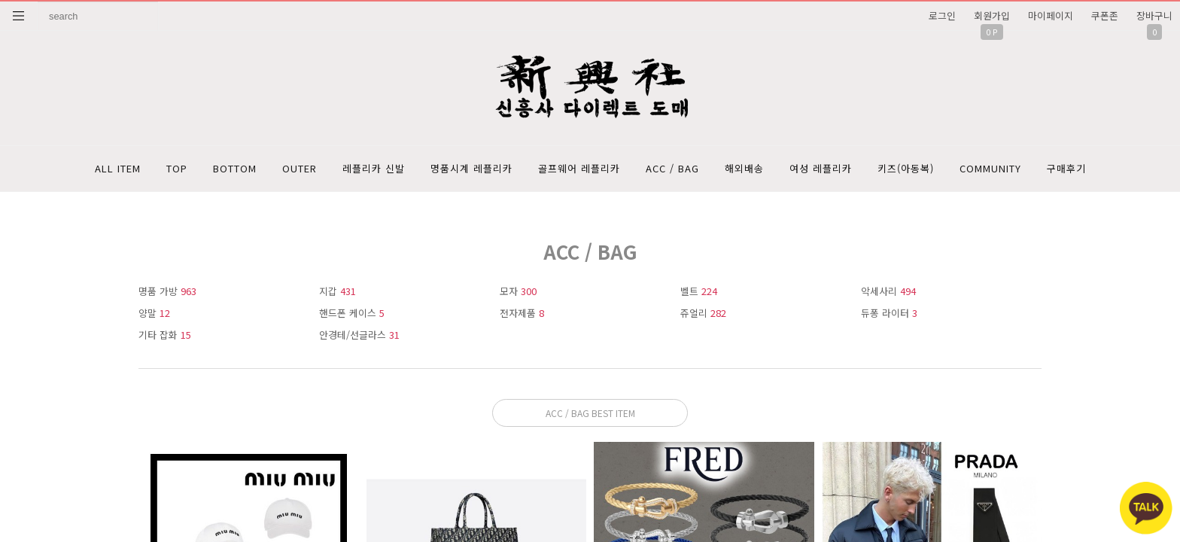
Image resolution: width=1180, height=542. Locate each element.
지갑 (337, 291)
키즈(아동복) (905, 168)
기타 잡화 (164, 334)
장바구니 (1154, 15)
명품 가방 (167, 291)
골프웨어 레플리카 (579, 168)
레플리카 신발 (373, 168)
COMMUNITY (990, 168)
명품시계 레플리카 (471, 168)
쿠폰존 (1104, 15)
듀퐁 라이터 (889, 313)
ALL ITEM (118, 168)
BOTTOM (235, 168)
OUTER (299, 168)
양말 (154, 313)
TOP (176, 168)
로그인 (942, 15)
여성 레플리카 (820, 168)
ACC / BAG (672, 168)
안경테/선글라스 (359, 334)
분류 (19, 16)
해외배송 (744, 168)
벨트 (698, 291)
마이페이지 (1050, 15)
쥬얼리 (703, 313)
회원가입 (992, 15)
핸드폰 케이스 (352, 313)
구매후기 (1066, 168)
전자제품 (522, 313)
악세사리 (888, 291)
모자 (518, 291)
